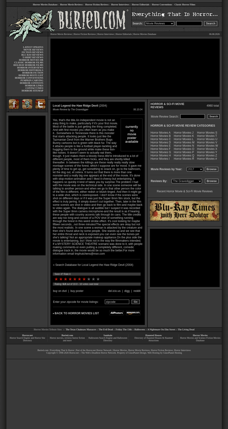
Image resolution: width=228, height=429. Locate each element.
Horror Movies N (184, 145)
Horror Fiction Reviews (97, 4)
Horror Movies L (184, 139)
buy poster (76, 291)
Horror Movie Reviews (71, 4)
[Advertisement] (27, 185)
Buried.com (67, 335)
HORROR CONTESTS (31, 83)
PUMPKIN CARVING (31, 80)
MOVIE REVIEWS (33, 49)
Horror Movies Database (45, 4)
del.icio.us (114, 291)
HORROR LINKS (34, 85)
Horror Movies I (160, 158)
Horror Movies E (161, 145)
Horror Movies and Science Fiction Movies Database (200, 339)
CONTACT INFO (34, 88)
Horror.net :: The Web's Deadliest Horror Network (92, 352)
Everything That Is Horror (62, 350)
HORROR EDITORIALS (30, 70)
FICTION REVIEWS (32, 52)
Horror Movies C (161, 139)
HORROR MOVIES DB (31, 60)
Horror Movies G (161, 152)
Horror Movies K (184, 136)
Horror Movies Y (207, 152)
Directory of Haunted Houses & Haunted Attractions (154, 339)
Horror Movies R (184, 158)
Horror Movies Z (207, 155)
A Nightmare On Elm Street (161, 329)
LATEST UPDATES (33, 47)
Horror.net (27, 335)
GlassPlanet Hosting (172, 352)
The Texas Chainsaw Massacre (81, 329)
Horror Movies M (184, 142)
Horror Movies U (207, 139)
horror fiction (78, 338)
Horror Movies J (184, 132)
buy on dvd (60, 291)
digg (127, 291)
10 (98, 279)
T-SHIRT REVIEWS (33, 57)
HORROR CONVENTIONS (29, 78)
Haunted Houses (153, 335)
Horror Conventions (162, 4)
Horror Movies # (207, 158)
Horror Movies (200, 335)
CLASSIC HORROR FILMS (28, 62)
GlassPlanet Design (137, 352)
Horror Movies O (184, 149)
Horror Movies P (184, 152)
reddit (136, 291)
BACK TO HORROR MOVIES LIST (77, 313)
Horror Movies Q (184, 155)
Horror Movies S (207, 132)
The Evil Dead (106, 329)
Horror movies (56, 338)
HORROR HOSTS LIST (31, 75)
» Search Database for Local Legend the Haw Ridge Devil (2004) (93, 265)
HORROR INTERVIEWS (30, 67)
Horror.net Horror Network (99, 350)
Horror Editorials (140, 4)
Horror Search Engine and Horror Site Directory (27, 339)
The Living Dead (186, 329)
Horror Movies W (207, 145)
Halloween (139, 329)
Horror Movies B (161, 136)
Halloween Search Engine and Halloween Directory (108, 339)
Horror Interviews (120, 4)
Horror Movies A (161, 132)
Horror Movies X (207, 149)
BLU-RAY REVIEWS (32, 55)
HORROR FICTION (32, 72)
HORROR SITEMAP (32, 90)
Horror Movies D (161, 142)
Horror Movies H (161, 155)
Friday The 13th (124, 329)
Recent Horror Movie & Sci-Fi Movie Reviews (185, 191)
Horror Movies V (207, 142)
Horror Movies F (161, 149)
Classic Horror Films (185, 4)
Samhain (107, 335)
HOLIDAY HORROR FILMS (28, 65)
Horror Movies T (207, 136)
